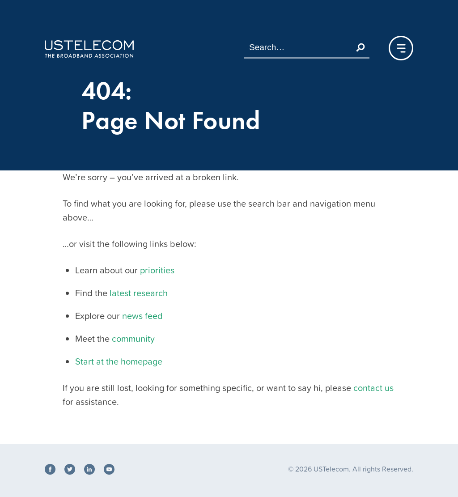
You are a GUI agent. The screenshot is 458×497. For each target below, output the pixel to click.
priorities (157, 270)
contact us (373, 388)
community (133, 338)
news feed (142, 316)
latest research (139, 293)
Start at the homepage (118, 361)
